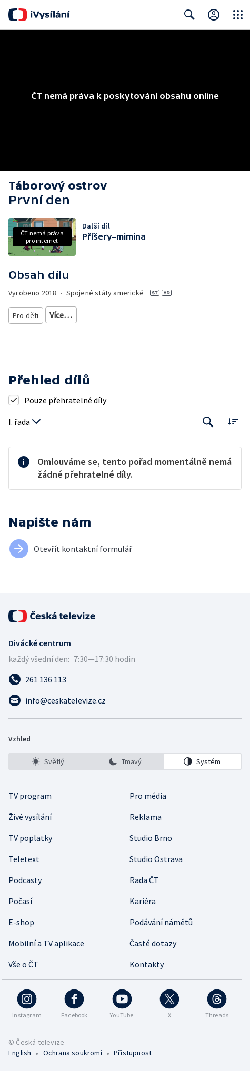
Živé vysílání (30, 835)
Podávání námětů (161, 940)
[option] (47, 780)
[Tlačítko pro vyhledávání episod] (208, 440)
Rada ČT (144, 898)
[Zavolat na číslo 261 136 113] (125, 697)
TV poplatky (30, 856)
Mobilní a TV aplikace (46, 961)
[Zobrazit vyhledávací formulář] (189, 14)
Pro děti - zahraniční (121, 334)
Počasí (20, 919)
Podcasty (25, 898)
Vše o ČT (23, 982)
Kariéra (142, 919)
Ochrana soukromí (72, 1071)
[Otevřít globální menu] (238, 14)
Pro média (147, 814)
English (19, 1071)
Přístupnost (133, 1071)
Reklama (145, 835)
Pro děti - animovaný (46, 334)
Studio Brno (150, 856)
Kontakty (146, 982)
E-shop (21, 940)
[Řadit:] (233, 439)
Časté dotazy (152, 961)
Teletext (23, 877)
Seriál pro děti (187, 334)
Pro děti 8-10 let (133, 315)
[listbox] (125, 780)
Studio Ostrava (156, 877)
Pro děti (26, 315)
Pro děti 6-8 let (73, 315)
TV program (30, 814)
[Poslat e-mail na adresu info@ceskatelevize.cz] (125, 718)
